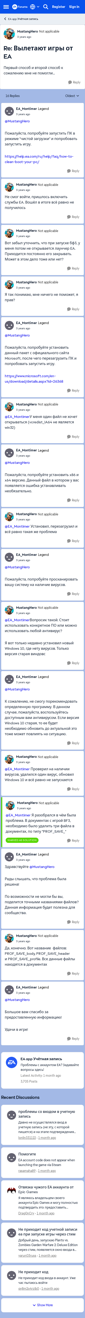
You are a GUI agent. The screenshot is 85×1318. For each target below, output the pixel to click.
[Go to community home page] (20, 6)
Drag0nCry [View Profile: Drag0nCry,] (26, 1213)
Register (58, 7)
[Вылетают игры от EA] (38, 37)
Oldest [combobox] (72, 96)
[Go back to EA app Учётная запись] (50, 1059)
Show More (42, 1305)
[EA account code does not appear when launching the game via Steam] (48, 1162)
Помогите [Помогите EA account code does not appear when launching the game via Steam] (27, 1154)
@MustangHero (17, 121)
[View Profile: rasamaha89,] (11, 1157)
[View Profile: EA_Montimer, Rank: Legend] (9, 111)
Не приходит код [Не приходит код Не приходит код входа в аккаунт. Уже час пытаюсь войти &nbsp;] (33, 1272)
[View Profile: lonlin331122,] (11, 1115)
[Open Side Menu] (6, 6)
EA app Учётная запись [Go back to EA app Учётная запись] (20, 19)
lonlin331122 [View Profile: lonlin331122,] (27, 1138)
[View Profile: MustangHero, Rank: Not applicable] (9, 34)
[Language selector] (34, 6)
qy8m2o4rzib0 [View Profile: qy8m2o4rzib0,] (28, 1289)
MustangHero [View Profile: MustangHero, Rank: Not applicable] (27, 31)
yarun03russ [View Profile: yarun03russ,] (27, 1256)
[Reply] (74, 82)
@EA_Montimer (17, 416)
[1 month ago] (46, 1137)
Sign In (74, 7)
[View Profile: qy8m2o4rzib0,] (11, 1275)
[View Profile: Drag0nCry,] (11, 1190)
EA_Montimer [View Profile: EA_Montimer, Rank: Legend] (26, 109)
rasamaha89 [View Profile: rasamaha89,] (27, 1171)
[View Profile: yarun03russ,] (11, 1232)
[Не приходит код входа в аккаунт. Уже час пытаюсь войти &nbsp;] (48, 1280)
